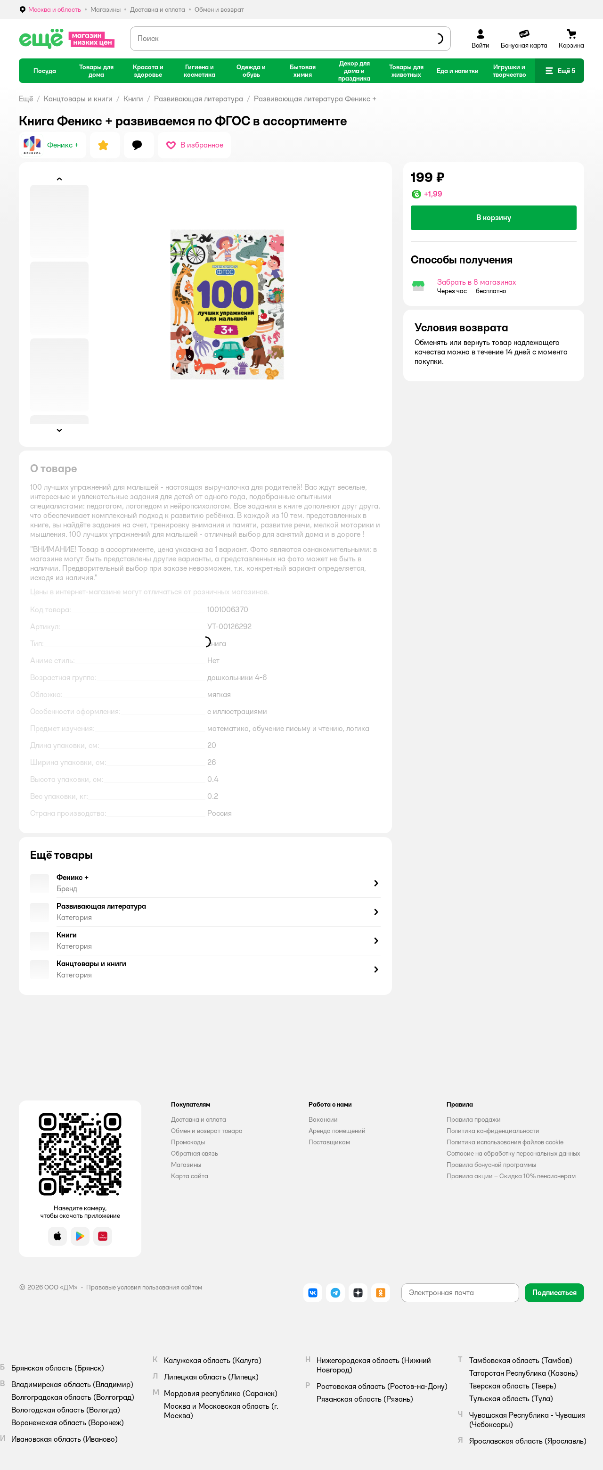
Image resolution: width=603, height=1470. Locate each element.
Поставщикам (329, 1142)
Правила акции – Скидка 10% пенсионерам (511, 1176)
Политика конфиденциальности (493, 1130)
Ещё (26, 98)
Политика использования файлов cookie (505, 1142)
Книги (133, 98)
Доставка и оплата (198, 1119)
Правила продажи (474, 1119)
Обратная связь (194, 1153)
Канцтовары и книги (78, 98)
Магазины (186, 1164)
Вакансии (323, 1119)
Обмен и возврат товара (207, 1130)
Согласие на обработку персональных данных (513, 1153)
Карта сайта (189, 1176)
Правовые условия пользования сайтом (144, 1287)
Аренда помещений (337, 1130)
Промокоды (188, 1142)
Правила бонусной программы (491, 1164)
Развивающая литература (198, 98)
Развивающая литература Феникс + (315, 98)
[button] (559, 70)
